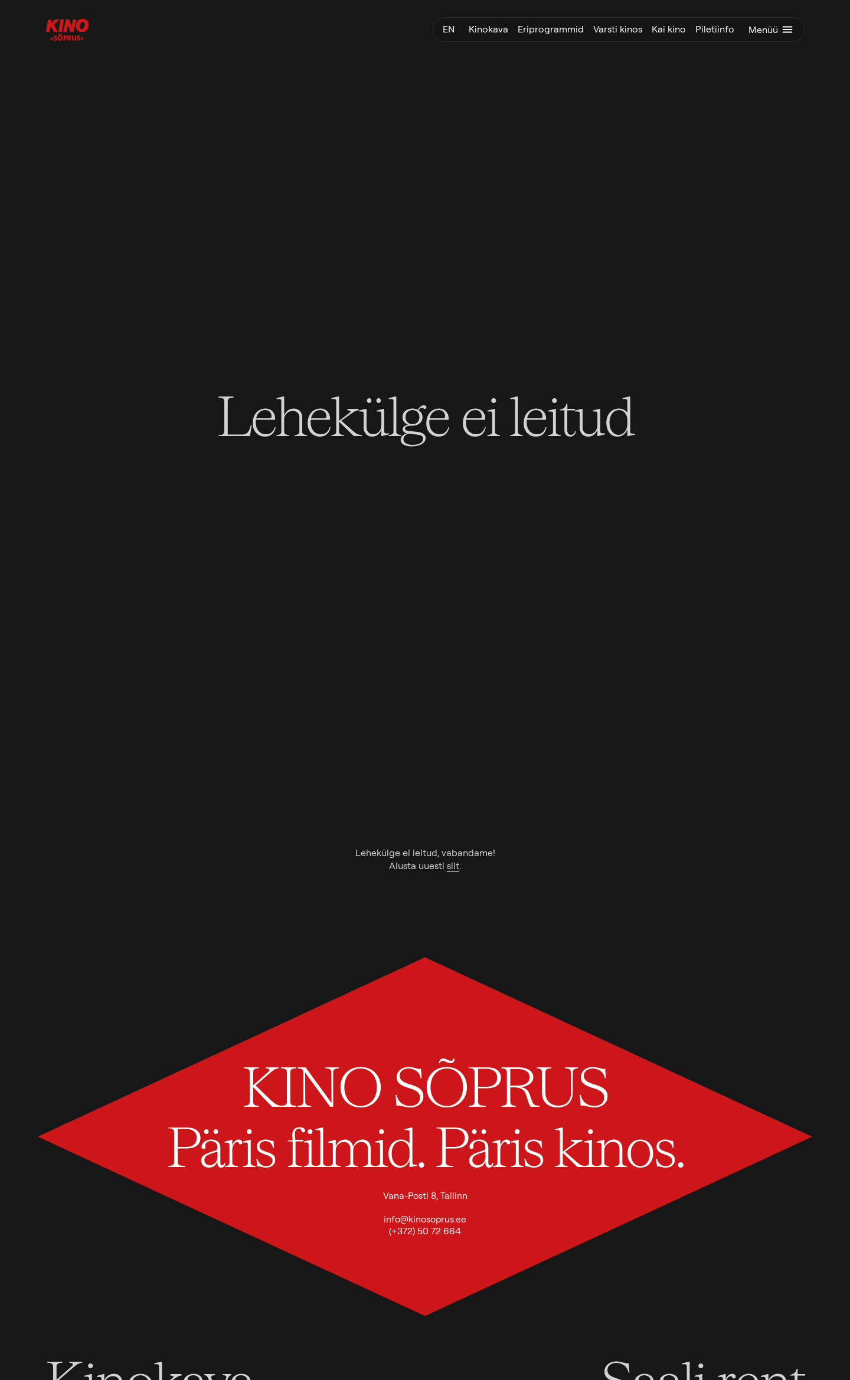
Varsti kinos (617, 29)
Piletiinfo (714, 29)
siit (453, 865)
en (449, 29)
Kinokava (488, 29)
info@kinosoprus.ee (425, 1219)
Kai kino (669, 29)
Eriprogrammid (551, 29)
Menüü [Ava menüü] (771, 29)
